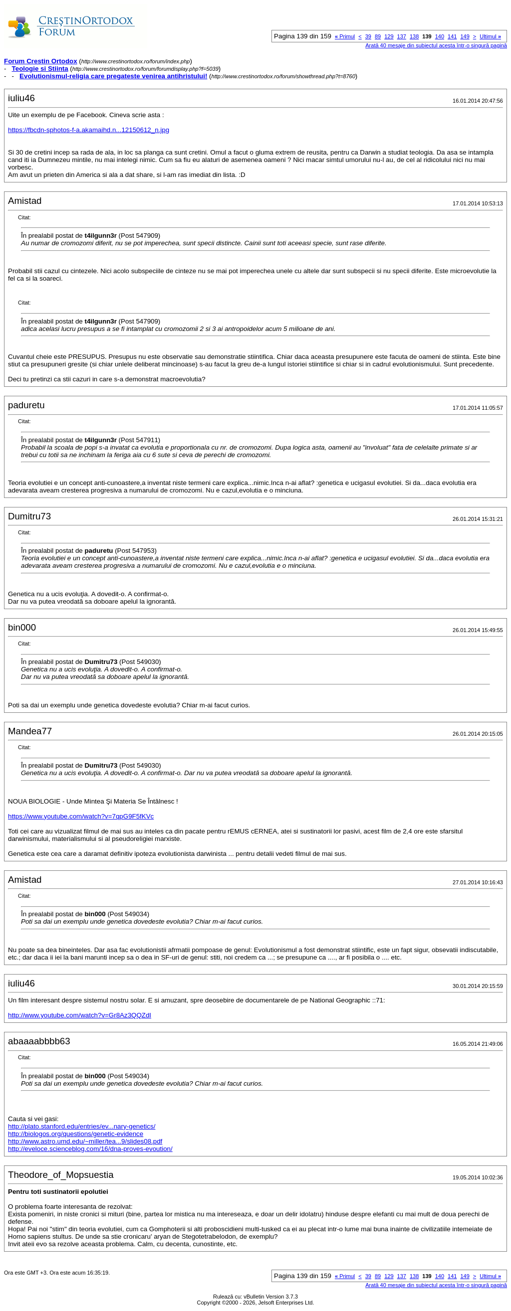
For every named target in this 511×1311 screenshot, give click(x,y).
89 (378, 36)
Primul (345, 36)
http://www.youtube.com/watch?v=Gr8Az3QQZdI (79, 1015)
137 (401, 36)
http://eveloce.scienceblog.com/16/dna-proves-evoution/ (90, 1148)
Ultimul (490, 36)
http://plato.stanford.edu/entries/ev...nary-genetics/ (81, 1126)
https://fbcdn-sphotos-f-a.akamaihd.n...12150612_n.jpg (88, 130)
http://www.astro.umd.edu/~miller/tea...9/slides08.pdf (85, 1141)
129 (388, 36)
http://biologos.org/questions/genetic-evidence (75, 1134)
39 (368, 36)
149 (464, 36)
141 (452, 36)
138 (414, 36)
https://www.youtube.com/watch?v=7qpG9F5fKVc (81, 816)
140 (439, 36)
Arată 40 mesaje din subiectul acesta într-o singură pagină (436, 45)
